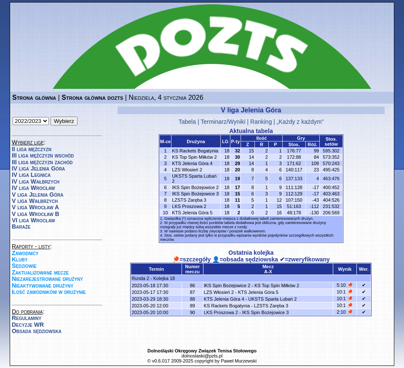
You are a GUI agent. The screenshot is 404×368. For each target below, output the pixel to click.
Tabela (187, 121)
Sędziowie (24, 265)
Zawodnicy (25, 253)
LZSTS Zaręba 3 (189, 200)
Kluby (19, 259)
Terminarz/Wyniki (223, 121)
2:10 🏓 (345, 312)
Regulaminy (26, 318)
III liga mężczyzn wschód (43, 155)
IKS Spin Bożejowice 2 (195, 187)
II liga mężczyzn (31, 149)
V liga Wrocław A (35, 207)
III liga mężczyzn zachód (42, 162)
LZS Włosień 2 (187, 169)
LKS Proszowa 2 (189, 206)
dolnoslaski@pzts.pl (202, 355)
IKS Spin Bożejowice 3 (195, 193)
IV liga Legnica (31, 174)
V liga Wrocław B (35, 214)
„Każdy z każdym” (300, 121)
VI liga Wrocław (33, 220)
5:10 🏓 (345, 285)
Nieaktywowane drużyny (42, 285)
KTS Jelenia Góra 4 (192, 163)
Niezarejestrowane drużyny (47, 278)
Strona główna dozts (92, 97)
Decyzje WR (28, 324)
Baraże (21, 226)
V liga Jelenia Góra (37, 194)
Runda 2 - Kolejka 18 (153, 278)
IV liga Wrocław (33, 187)
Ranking (261, 121)
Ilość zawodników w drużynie (49, 291)
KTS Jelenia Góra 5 (192, 212)
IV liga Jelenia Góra (38, 168)
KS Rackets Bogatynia (195, 150)
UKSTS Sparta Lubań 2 (272, 298)
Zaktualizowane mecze (40, 272)
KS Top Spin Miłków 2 (194, 157)
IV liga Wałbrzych (35, 181)
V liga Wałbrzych (35, 200)
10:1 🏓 (345, 291)
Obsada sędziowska (37, 331)
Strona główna (34, 97)
